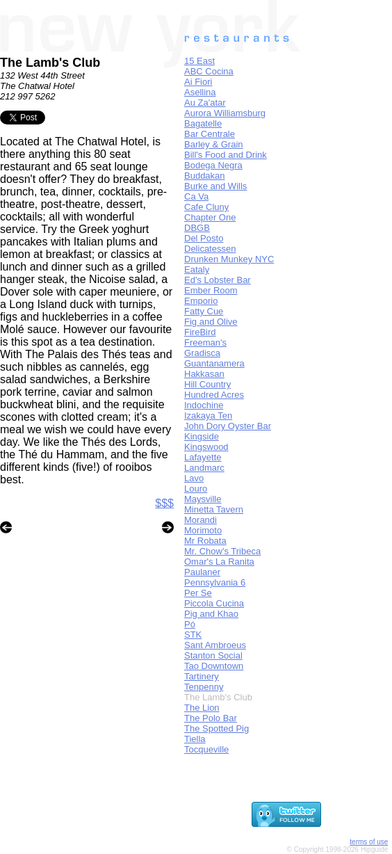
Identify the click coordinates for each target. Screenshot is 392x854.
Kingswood (206, 447)
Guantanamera (214, 363)
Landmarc (204, 467)
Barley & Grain (213, 144)
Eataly (196, 269)
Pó (189, 624)
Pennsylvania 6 (214, 582)
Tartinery (201, 676)
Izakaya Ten (208, 415)
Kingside (201, 436)
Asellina (200, 92)
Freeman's (205, 342)
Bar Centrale (209, 134)
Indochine (203, 405)
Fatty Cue (203, 311)
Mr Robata (205, 540)
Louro (195, 488)
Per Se (198, 593)
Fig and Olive (211, 321)
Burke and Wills (215, 186)
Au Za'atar (205, 102)
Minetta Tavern (213, 509)
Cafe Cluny (206, 207)
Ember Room (211, 290)
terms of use (369, 842)
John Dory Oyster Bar (227, 426)
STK (193, 634)
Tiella (195, 739)
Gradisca (202, 353)
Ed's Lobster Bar (217, 280)
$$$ (164, 503)
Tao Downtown (213, 666)
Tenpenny (203, 687)
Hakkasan (204, 374)
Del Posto (203, 238)
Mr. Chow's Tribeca (222, 551)
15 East (199, 61)
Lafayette (203, 457)
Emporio (201, 301)
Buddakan (204, 175)
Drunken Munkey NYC (229, 259)
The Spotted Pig (216, 728)
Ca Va (196, 196)
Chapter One (210, 217)
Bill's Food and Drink (225, 155)
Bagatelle (203, 123)
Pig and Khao (211, 614)
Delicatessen (210, 248)
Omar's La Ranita (219, 561)
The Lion (202, 707)
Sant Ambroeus (215, 645)
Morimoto (203, 530)
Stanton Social (213, 655)
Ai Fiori (198, 81)
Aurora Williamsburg (225, 113)
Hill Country (207, 384)
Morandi (200, 520)
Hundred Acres (214, 394)
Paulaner (202, 572)
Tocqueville (206, 749)
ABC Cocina (209, 71)
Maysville (202, 499)
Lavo (194, 478)
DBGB (197, 228)
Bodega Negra (213, 165)
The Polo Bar (210, 718)
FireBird (200, 332)
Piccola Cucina (214, 603)
